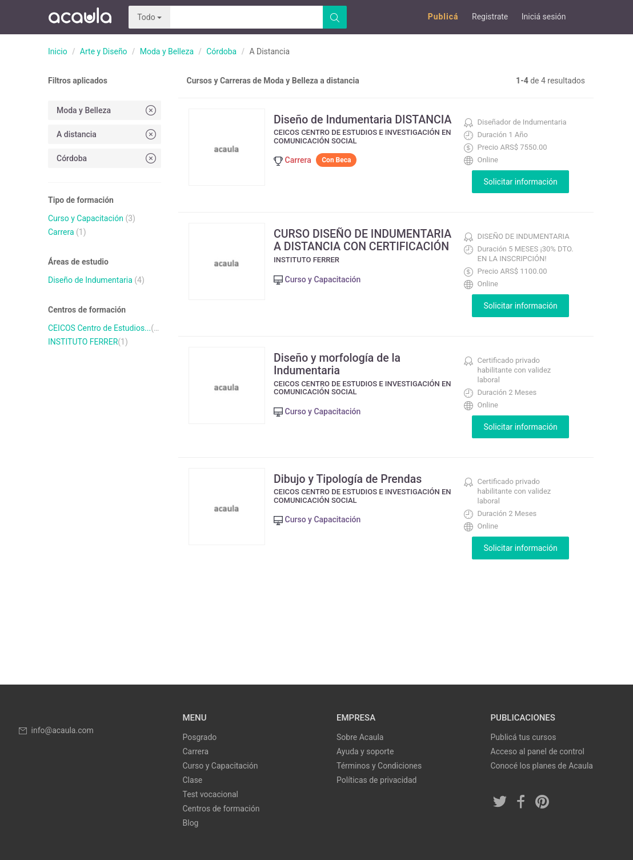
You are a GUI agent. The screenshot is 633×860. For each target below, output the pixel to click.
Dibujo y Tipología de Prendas (353, 479)
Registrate (490, 16)
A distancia (107, 134)
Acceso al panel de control (537, 751)
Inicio (57, 51)
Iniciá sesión (544, 16)
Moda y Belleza (167, 51)
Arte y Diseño (103, 51)
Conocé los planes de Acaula (542, 765)
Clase (193, 780)
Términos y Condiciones (379, 765)
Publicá (443, 16)
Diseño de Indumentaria (90, 280)
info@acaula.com (55, 730)
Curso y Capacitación (85, 218)
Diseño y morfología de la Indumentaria (342, 364)
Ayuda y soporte (365, 751)
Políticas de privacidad (376, 780)
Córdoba (221, 51)
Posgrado (200, 737)
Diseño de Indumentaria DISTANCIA (337, 126)
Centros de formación (221, 808)
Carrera (61, 232)
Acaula (79, 17)
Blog (191, 822)
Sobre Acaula (359, 737)
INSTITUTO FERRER (83, 341)
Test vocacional (210, 794)
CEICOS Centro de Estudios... (99, 328)
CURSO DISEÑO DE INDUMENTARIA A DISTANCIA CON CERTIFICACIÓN (354, 246)
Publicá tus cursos (523, 737)
